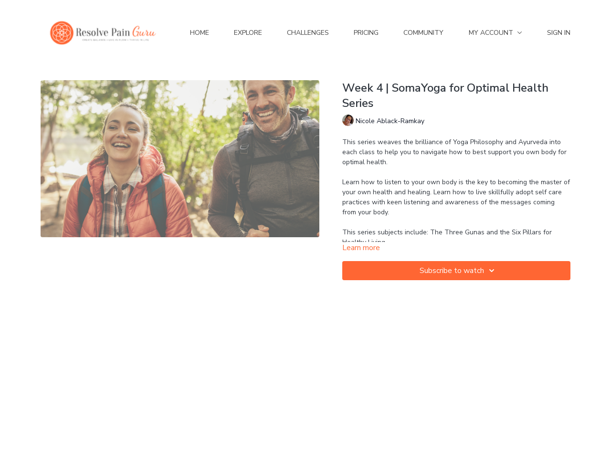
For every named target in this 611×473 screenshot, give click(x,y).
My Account (495, 32)
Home (199, 32)
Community (423, 32)
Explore (248, 32)
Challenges (308, 32)
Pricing (366, 32)
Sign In (558, 32)
